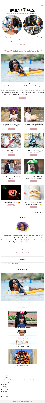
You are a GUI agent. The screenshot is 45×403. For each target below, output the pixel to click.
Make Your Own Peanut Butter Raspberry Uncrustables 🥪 (33, 203)
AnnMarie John (29, 401)
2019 (4, 391)
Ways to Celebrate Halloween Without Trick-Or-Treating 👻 (34, 177)
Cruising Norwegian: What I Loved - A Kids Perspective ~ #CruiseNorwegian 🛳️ (11, 39)
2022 (4, 387)
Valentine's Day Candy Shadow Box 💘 (23, 346)
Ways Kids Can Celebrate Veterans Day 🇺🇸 (11, 177)
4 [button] (24, 44)
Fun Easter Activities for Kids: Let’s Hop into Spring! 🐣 (11, 125)
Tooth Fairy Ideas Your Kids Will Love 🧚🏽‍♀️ (23, 327)
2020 (4, 389)
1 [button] (20, 44)
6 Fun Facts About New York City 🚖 (33, 37)
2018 (4, 394)
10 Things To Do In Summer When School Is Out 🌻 (22, 51)
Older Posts (38, 212)
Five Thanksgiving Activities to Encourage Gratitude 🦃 (34, 151)
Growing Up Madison (19, 401)
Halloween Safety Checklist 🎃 (11, 202)
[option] (12, 28)
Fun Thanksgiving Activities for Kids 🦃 (34, 125)
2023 (4, 384)
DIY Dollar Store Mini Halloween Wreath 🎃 (23, 365)
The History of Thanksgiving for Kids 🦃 (11, 151)
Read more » (22, 97)
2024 (4, 375)
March (6, 382)
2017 (4, 396)
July (5, 377)
